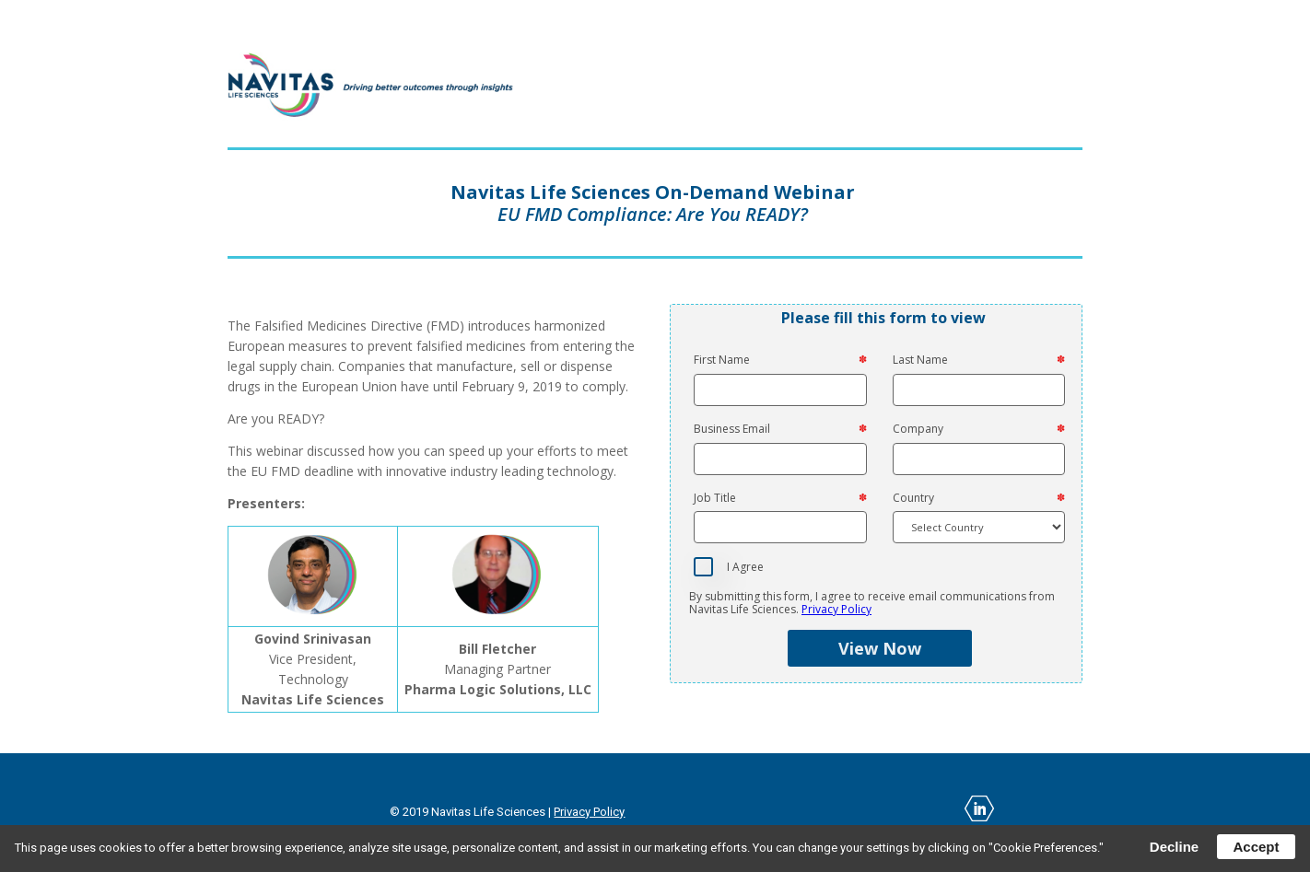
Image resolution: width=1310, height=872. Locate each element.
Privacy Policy (836, 609)
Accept (1256, 847)
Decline (1174, 847)
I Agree (745, 567)
